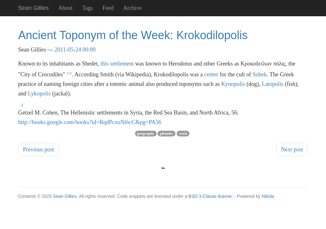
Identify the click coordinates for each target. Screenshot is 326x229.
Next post (292, 149)
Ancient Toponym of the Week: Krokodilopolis (133, 35)
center (211, 74)
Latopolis (272, 84)
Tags (87, 8)
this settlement (116, 63)
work (183, 133)
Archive (132, 8)
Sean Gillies (65, 196)
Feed (108, 8)
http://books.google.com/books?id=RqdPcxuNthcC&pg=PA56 (89, 122)
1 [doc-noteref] (69, 73)
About (65, 8)
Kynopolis (233, 84)
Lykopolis (39, 93)
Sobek (259, 74)
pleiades (166, 133)
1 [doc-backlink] (22, 105)
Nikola (268, 196)
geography (145, 133)
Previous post (38, 149)
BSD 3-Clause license (210, 196)
